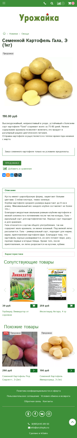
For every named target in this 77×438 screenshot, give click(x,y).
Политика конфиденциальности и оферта (39, 391)
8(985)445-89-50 (40, 424)
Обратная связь (32, 401)
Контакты (48, 401)
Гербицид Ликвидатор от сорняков (15, 313)
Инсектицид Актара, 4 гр (53, 311)
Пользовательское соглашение (23, 396)
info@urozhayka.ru (40, 427)
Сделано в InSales (38, 433)
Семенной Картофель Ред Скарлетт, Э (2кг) (16, 378)
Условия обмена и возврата (55, 396)
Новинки (13, 33)
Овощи (25, 33)
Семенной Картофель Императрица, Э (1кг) (51, 378)
